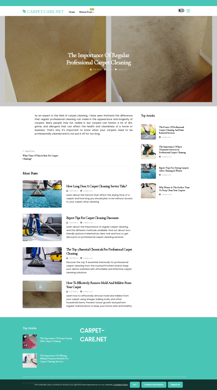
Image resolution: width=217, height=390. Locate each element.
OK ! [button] (135, 384)
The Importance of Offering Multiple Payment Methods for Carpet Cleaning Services (54, 358)
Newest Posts (86, 11)
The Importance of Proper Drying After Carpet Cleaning (56, 340)
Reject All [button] (175, 384)
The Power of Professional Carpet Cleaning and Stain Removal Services (171, 130)
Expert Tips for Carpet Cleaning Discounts (92, 218)
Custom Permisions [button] (153, 384)
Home (72, 12)
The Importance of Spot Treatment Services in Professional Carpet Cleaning (172, 149)
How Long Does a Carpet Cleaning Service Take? (96, 186)
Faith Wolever (97, 69)
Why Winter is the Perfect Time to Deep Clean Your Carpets (174, 189)
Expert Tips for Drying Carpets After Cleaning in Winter (174, 169)
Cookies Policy (120, 384)
